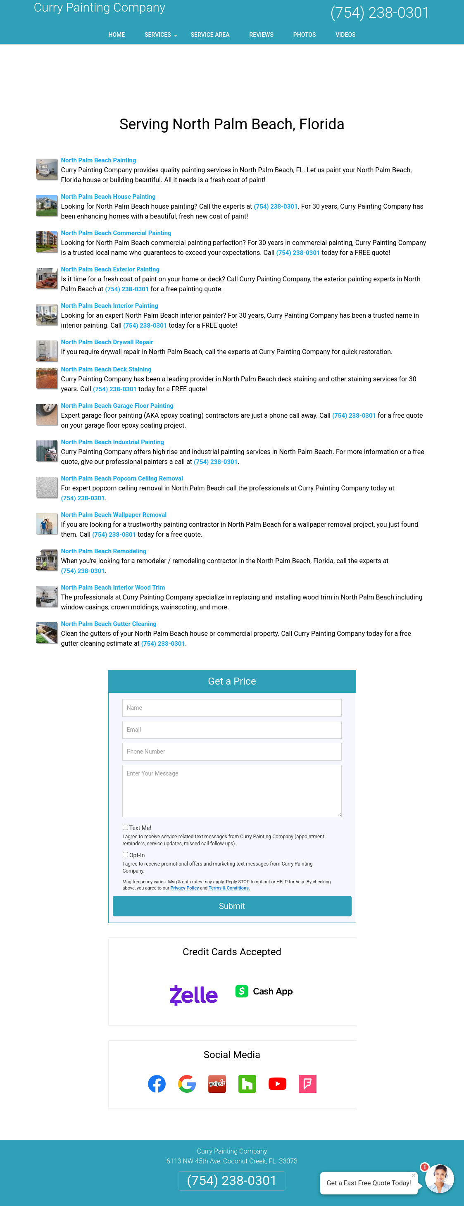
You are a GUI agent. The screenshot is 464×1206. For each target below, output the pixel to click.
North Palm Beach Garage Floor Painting (117, 353)
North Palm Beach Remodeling (104, 498)
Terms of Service (292, 1188)
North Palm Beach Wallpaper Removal (114, 462)
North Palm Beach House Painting (108, 143)
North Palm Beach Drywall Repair (107, 289)
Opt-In (137, 802)
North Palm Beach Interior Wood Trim (113, 534)
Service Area (210, 34)
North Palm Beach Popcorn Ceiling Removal (122, 425)
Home (116, 34)
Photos (304, 34)
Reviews (261, 34)
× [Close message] (414, 1175)
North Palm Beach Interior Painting (109, 253)
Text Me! (140, 775)
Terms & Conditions (229, 835)
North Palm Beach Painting (98, 107)
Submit (232, 853)
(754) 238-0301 (380, 12)
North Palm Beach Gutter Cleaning (109, 571)
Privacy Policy (185, 835)
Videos (345, 34)
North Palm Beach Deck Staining (106, 316)
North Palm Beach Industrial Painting (112, 389)
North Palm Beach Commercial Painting (116, 180)
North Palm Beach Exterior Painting (110, 216)
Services (162, 37)
